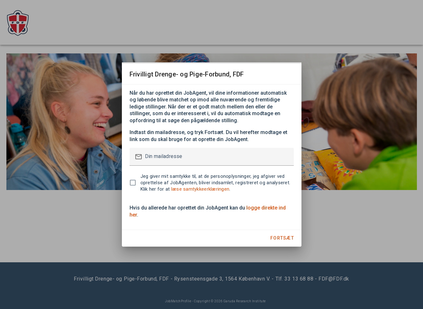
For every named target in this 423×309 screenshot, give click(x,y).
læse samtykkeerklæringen (200, 189)
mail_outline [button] (138, 157)
